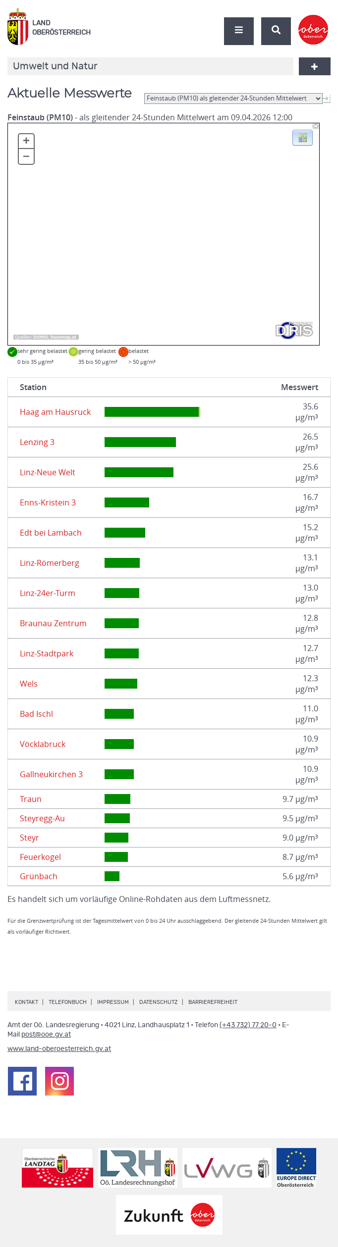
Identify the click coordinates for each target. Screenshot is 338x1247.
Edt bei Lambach (51, 532)
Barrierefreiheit (212, 1002)
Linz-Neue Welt (47, 472)
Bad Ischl (36, 713)
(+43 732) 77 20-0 (248, 1025)
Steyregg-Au (42, 818)
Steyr (29, 837)
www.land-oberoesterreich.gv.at (59, 1049)
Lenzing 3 (37, 442)
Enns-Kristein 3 (48, 502)
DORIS (40, 337)
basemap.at (63, 337)
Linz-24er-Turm (47, 593)
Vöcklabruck (42, 744)
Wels (29, 683)
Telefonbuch (68, 1002)
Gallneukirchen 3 (51, 774)
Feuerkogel (40, 856)
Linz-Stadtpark (46, 653)
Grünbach (38, 876)
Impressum (113, 1002)
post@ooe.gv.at (46, 1034)
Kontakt (26, 1002)
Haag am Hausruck (55, 411)
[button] (302, 137)
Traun (31, 799)
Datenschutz (158, 1002)
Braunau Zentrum (53, 623)
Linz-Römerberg (49, 562)
